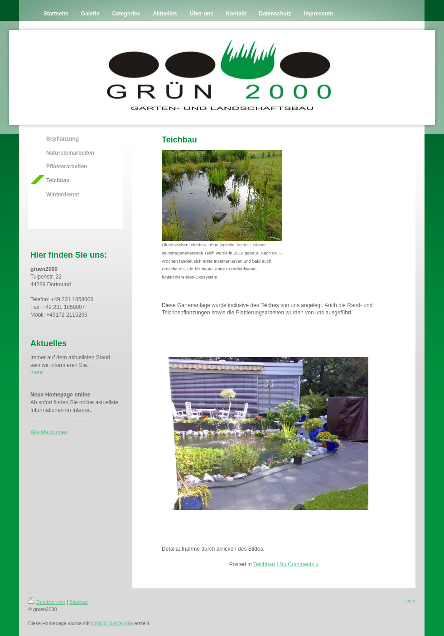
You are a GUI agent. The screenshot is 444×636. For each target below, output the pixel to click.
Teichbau (264, 564)
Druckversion (46, 602)
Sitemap (78, 602)
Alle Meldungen (49, 432)
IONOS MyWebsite (112, 623)
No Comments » (299, 564)
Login (409, 600)
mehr (36, 372)
